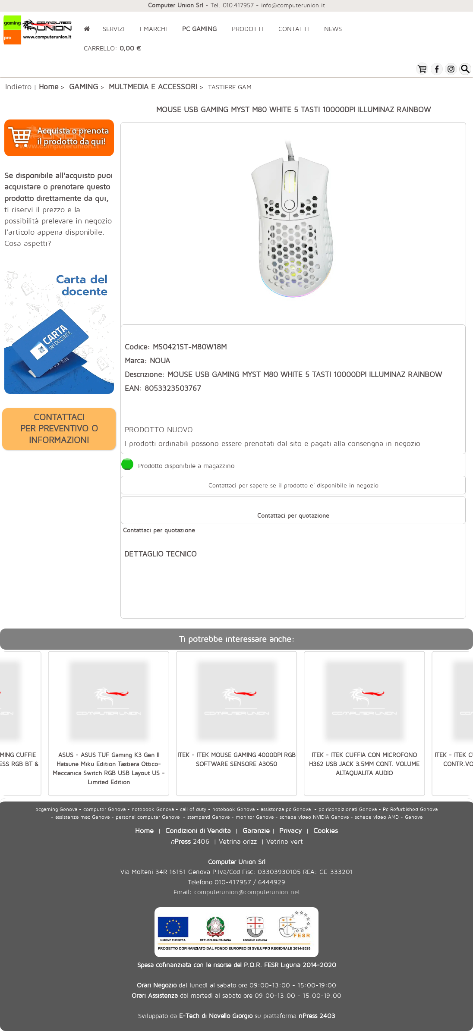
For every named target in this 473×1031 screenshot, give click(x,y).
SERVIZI (114, 28)
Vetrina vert (284, 841)
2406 (189, 841)
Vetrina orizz (238, 841)
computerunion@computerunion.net (247, 892)
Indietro (18, 86)
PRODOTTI (247, 28)
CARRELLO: (112, 48)
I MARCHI (153, 28)
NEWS (333, 28)
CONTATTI (293, 28)
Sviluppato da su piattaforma (236, 1015)
